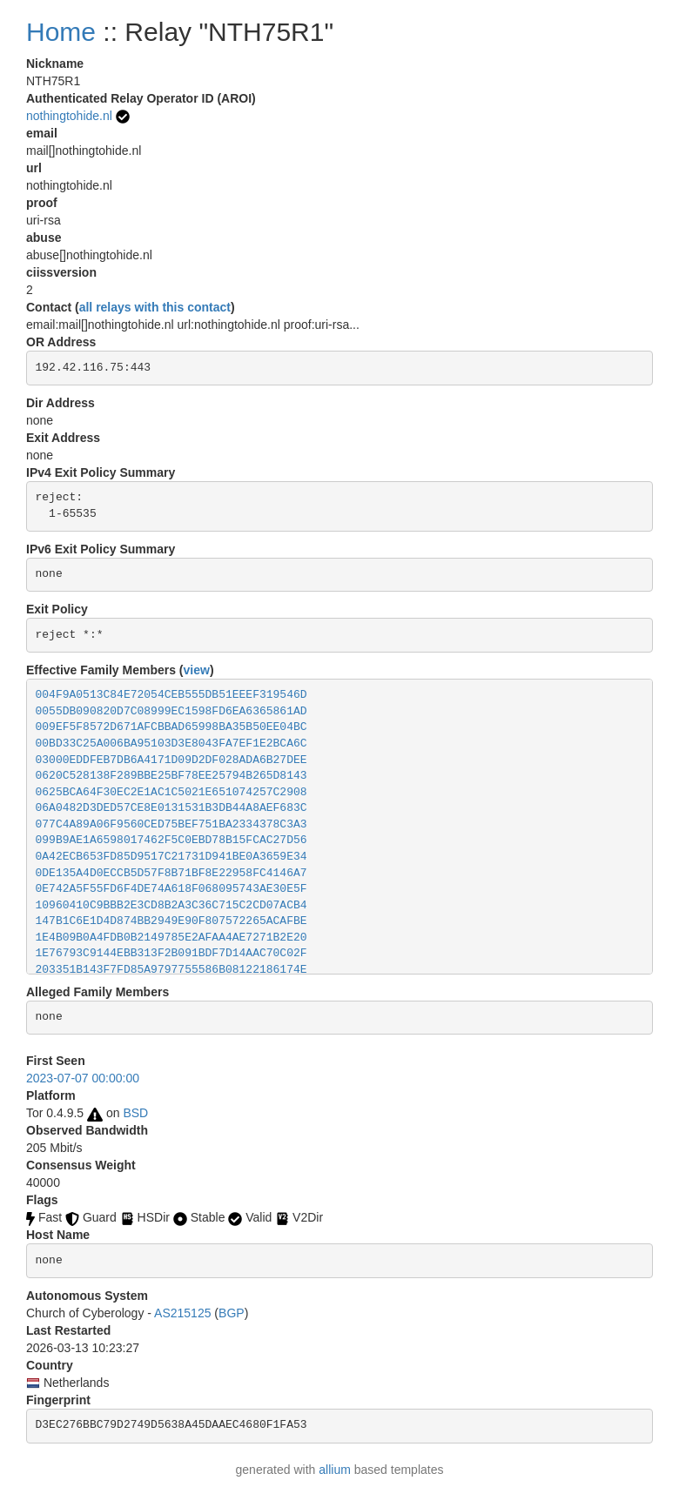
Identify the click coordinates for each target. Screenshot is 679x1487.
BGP (231, 1313)
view (197, 670)
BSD (135, 1113)
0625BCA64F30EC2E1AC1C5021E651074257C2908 (171, 792)
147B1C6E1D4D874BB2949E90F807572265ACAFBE (171, 921)
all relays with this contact (155, 307)
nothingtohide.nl (69, 116)
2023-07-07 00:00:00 (82, 1078)
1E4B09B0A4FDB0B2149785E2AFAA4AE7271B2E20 (171, 937)
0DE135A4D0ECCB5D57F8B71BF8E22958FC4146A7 (171, 873)
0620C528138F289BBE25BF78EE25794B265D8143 (171, 775)
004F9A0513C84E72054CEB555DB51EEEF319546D (171, 694)
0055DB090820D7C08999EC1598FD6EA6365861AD (171, 711)
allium (335, 1470)
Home (61, 31)
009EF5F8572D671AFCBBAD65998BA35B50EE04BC (171, 726)
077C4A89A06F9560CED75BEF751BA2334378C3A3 (171, 824)
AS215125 (182, 1313)
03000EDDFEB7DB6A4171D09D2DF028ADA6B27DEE (171, 760)
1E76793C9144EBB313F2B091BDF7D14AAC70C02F (171, 953)
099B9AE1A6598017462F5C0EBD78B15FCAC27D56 (171, 840)
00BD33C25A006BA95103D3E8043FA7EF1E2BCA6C (171, 743)
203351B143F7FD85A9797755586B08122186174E (171, 969)
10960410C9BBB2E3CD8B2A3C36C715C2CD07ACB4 (171, 905)
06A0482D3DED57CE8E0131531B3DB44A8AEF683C (171, 807)
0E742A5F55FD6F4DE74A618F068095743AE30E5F (171, 888)
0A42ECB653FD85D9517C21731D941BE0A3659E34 (171, 856)
